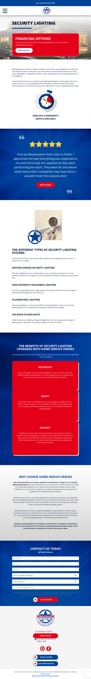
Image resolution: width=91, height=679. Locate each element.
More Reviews (45, 185)
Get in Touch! (46, 600)
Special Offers (46, 657)
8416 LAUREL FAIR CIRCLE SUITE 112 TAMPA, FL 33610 (46, 640)
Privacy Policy (45, 674)
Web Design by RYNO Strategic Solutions (45, 676)
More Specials (24, 51)
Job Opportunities (46, 664)
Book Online (45, 636)
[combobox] (45, 575)
